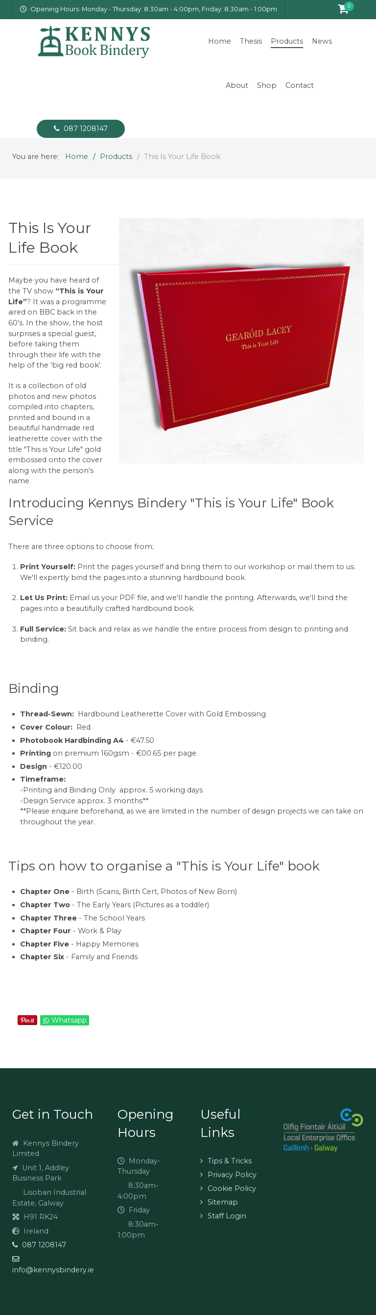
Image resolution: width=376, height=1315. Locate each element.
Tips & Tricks (230, 1161)
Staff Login (227, 1215)
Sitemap (223, 1202)
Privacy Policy (232, 1174)
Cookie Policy (232, 1188)
